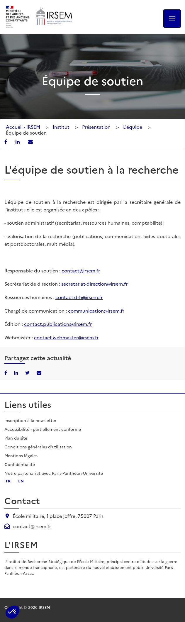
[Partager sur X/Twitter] (28, 372)
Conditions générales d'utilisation (38, 447)
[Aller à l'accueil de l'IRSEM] (54, 17)
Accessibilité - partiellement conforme (42, 429)
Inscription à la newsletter (30, 420)
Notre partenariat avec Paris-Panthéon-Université (53, 473)
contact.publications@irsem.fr (58, 324)
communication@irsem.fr (96, 310)
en (21, 480)
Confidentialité (19, 464)
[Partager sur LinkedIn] (18, 141)
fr (8, 480)
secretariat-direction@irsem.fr (94, 283)
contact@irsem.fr (81, 270)
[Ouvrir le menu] (172, 19)
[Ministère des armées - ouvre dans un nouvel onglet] (17, 17)
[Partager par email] (30, 141)
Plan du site (15, 438)
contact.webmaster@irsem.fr (66, 337)
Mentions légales (21, 455)
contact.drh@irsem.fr (79, 297)
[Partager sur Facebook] (6, 141)
